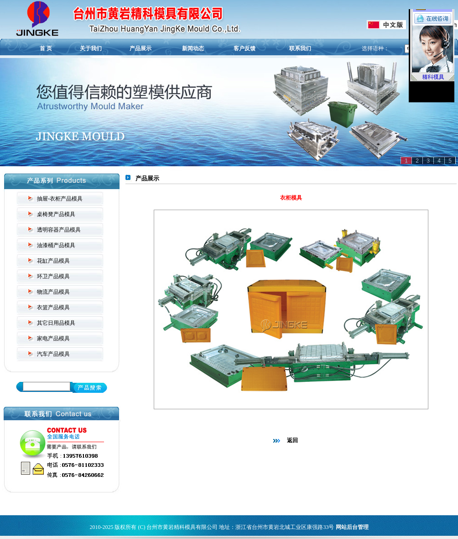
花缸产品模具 (53, 261)
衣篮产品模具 (53, 307)
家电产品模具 (53, 338)
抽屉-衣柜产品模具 (60, 199)
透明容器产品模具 (59, 230)
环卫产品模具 (53, 276)
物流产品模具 (53, 292)
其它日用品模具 (56, 323)
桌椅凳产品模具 (56, 214)
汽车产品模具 (53, 354)
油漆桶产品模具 (56, 245)
